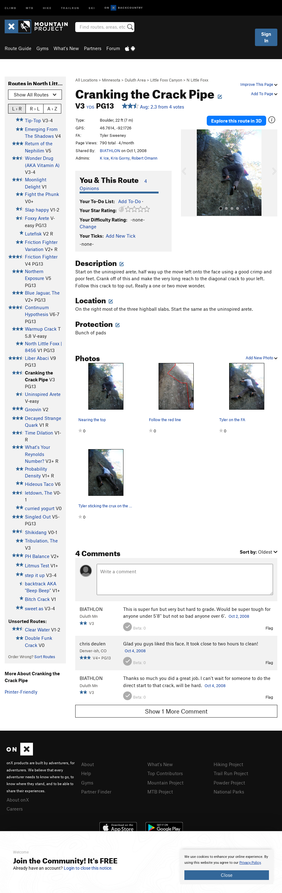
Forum (113, 48)
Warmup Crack (41, 329)
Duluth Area (135, 79)
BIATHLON (110, 150)
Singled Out (38, 516)
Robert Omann (144, 158)
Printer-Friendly (21, 692)
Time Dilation (39, 432)
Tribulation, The (41, 540)
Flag (269, 628)
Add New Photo (261, 357)
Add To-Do (129, 201)
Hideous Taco (39, 484)
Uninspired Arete (43, 394)
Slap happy (37, 209)
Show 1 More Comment (176, 711)
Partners (92, 48)
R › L (34, 108)
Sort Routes (44, 656)
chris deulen (93, 643)
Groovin (33, 409)
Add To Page (264, 93)
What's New (66, 48)
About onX (18, 799)
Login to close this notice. (88, 868)
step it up (35, 575)
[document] (226, 867)
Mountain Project (165, 782)
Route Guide (18, 48)
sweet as (34, 608)
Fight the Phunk (42, 194)
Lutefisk (33, 233)
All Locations (86, 79)
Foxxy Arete (37, 218)
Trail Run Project (231, 773)
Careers (15, 809)
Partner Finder (96, 791)
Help (86, 773)
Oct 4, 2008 (135, 650)
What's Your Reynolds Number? (37, 454)
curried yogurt (39, 508)
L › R (17, 108)
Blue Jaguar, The (42, 292)
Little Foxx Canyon (166, 79)
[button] (187, 172)
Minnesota (111, 79)
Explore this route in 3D (236, 120)
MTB (30, 8)
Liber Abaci (37, 358)
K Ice (104, 158)
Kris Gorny (120, 158)
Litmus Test (37, 565)
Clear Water (37, 629)
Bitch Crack (37, 599)
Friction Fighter (41, 256)
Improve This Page (258, 84)
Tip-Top (33, 120)
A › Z (52, 108)
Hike (47, 8)
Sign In (266, 37)
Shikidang (36, 532)
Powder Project (229, 782)
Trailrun (70, 8)
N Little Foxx (197, 79)
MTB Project (160, 791)
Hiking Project (228, 764)
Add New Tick (121, 236)
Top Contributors (165, 773)
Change (88, 226)
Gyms (42, 48)
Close (227, 875)
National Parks (229, 791)
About (87, 764)
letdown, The (38, 492)
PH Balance (37, 556)
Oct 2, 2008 (239, 616)
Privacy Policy (250, 863)
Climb (10, 8)
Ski (92, 8)
